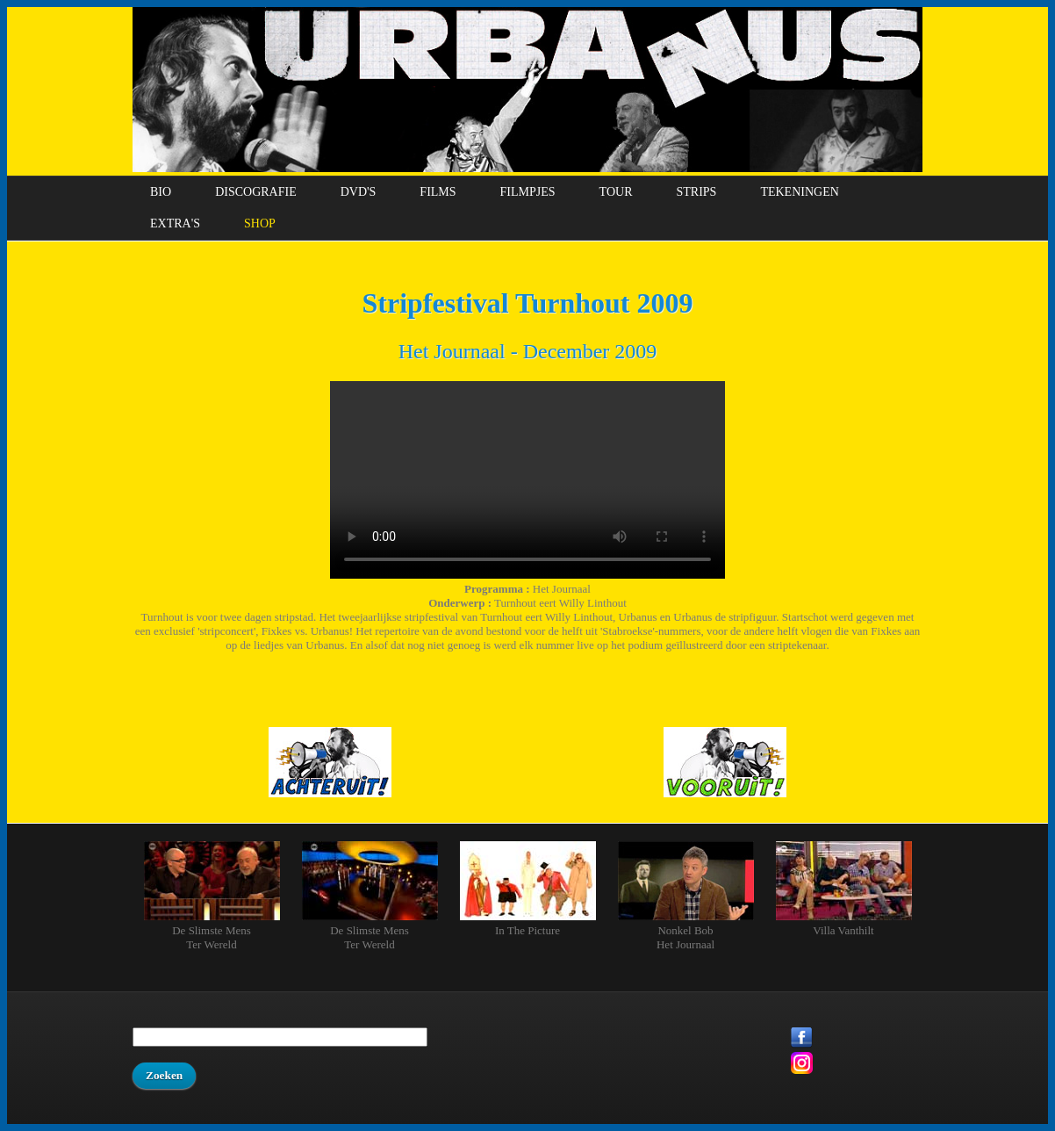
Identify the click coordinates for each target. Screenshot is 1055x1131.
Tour (616, 191)
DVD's (359, 191)
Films (438, 191)
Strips (696, 191)
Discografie (256, 191)
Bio (160, 191)
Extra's (175, 223)
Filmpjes (528, 191)
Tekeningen (799, 191)
